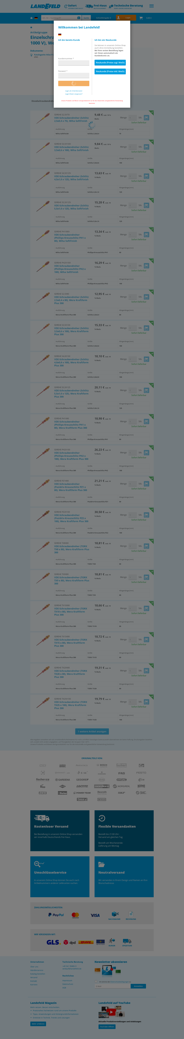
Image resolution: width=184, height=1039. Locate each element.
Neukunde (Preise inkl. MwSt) (110, 71)
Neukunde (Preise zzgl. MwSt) (110, 62)
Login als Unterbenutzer (73, 91)
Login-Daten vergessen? (73, 94)
